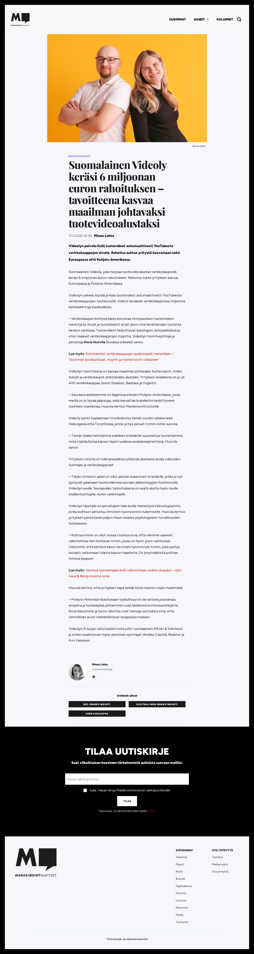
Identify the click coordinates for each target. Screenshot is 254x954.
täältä (151, 811)
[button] (201, 19)
